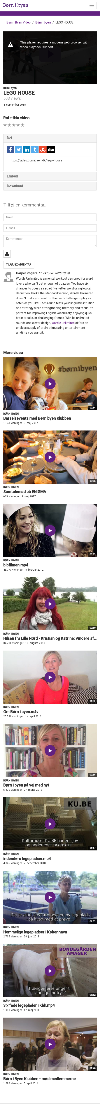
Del (9, 138)
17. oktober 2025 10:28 (54, 273)
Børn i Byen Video (19, 22)
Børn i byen (43, 22)
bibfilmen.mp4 (15, 565)
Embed (12, 176)
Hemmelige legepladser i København (35, 932)
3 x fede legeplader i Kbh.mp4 (29, 1005)
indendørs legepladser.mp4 (27, 858)
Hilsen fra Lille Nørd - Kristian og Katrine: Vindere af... (49, 638)
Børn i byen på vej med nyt (26, 785)
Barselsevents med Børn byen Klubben (37, 418)
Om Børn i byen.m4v (20, 711)
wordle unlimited (63, 323)
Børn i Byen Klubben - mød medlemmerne (39, 1078)
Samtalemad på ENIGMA (24, 491)
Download (15, 186)
